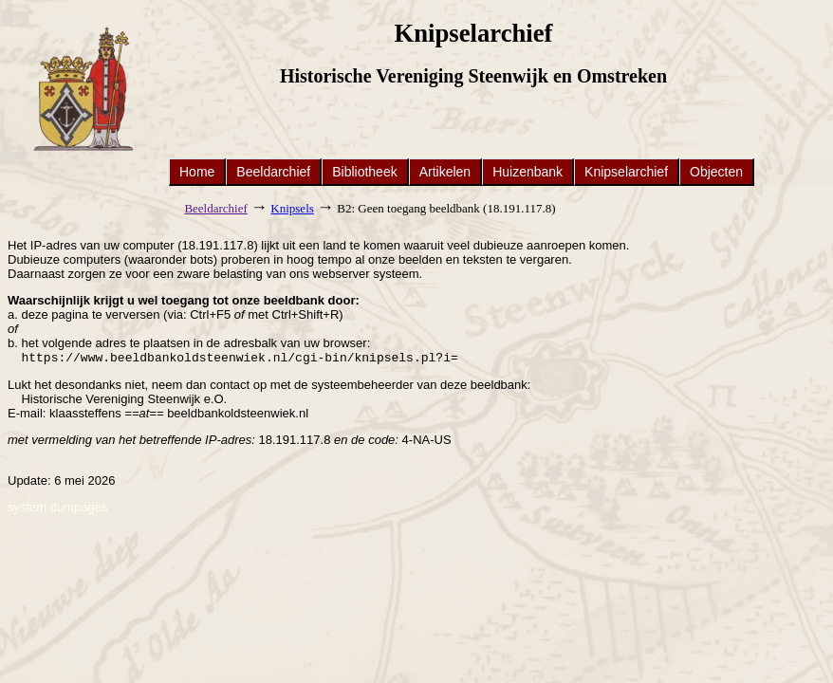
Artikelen (445, 171)
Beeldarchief (273, 171)
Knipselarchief (626, 171)
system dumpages (58, 509)
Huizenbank (527, 171)
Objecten (716, 171)
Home (196, 171)
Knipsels (292, 208)
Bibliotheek (365, 171)
